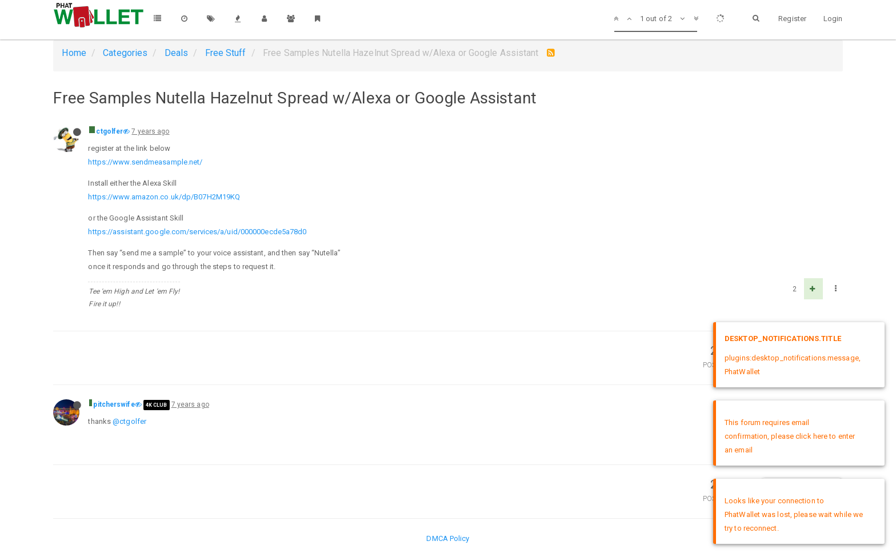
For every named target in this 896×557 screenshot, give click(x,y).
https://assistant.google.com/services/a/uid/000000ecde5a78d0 (197, 231)
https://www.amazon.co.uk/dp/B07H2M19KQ (164, 197)
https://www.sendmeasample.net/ (145, 162)
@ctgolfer (129, 421)
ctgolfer (109, 131)
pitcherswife (113, 404)
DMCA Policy (447, 538)
